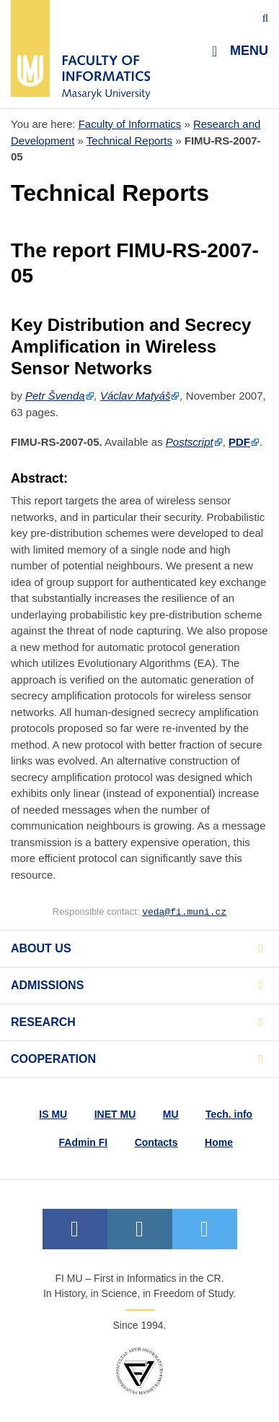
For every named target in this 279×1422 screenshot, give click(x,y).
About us (41, 948)
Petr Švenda (55, 395)
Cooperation (53, 1059)
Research (43, 1022)
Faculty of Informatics (130, 124)
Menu (240, 51)
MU (171, 1114)
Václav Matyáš (135, 395)
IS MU (53, 1114)
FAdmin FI (83, 1142)
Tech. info (228, 1114)
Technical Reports (129, 140)
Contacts (156, 1142)
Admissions (47, 985)
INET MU (115, 1114)
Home (219, 1142)
